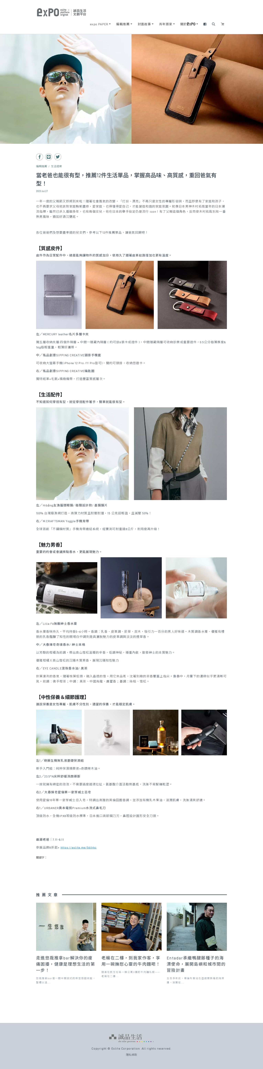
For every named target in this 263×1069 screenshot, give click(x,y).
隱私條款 (131, 1055)
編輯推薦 (41, 166)
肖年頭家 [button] (165, 24)
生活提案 (56, 166)
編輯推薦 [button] (123, 24)
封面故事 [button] (144, 24)
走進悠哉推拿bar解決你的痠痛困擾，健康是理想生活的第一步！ (65, 964)
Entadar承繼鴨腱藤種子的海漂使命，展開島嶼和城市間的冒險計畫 (196, 964)
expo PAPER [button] (99, 24)
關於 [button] (187, 24)
